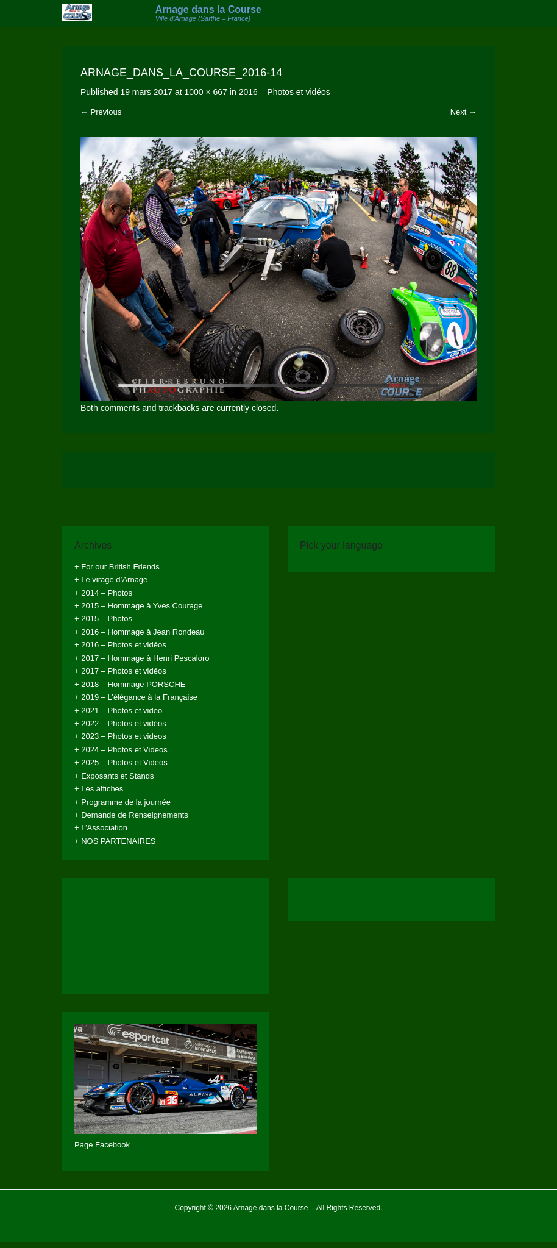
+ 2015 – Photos (103, 618)
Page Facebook (102, 1144)
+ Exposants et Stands (114, 775)
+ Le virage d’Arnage (110, 579)
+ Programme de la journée (122, 802)
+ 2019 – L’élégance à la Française (135, 697)
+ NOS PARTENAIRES (115, 841)
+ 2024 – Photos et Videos (121, 749)
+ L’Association (100, 827)
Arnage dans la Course (208, 9)
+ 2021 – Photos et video (118, 710)
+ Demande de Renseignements (131, 814)
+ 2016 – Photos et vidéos (120, 644)
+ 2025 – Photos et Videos (121, 762)
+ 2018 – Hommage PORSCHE (129, 684)
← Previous (100, 111)
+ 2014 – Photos (103, 592)
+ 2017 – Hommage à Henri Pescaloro (141, 658)
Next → (463, 111)
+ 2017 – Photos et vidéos (120, 671)
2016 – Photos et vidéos (284, 92)
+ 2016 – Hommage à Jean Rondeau (139, 631)
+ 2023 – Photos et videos (120, 736)
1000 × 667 (205, 92)
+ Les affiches (98, 788)
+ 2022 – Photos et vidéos (120, 723)
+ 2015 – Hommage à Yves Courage (138, 605)
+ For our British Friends (117, 566)
